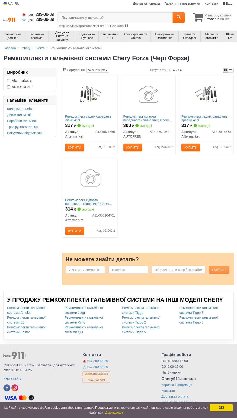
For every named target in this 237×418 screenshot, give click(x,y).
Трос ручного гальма (22, 127)
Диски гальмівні (19, 115)
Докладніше (114, 412)
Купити (74, 147)
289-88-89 (38, 14)
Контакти (211, 3)
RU (17, 3)
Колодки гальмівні (20, 109)
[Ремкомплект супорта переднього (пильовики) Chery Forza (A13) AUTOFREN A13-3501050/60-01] (148, 95)
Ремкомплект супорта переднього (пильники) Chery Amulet (87, 201)
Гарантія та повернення (182, 3)
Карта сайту (12, 378)
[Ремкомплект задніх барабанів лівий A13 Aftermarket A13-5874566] (90, 94)
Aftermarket (19, 80)
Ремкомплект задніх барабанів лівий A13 (88, 118)
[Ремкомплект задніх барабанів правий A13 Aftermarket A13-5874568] (206, 94)
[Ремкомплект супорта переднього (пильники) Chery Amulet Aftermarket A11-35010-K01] (90, 179)
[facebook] (6, 387)
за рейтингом (98, 70)
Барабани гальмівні (22, 121)
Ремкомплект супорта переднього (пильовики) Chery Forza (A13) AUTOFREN (146, 118)
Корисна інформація (176, 385)
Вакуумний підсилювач (24, 133)
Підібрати (219, 270)
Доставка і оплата (146, 3)
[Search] (179, 17)
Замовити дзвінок (96, 373)
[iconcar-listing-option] (231, 70)
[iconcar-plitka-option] (225, 70)
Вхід (227, 3)
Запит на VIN (96, 380)
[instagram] (14, 387)
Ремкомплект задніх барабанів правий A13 (204, 118)
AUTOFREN (20, 87)
